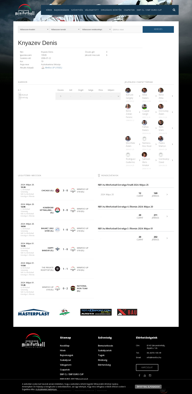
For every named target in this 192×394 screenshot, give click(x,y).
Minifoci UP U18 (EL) (53, 67)
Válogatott (92, 10)
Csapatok (129, 10)
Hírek (49, 10)
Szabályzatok (105, 350)
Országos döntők (111, 10)
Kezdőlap (64, 345)
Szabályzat (65, 360)
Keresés (158, 29)
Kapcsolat (147, 367)
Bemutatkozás (105, 345)
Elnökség (102, 360)
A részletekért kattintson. (46, 389)
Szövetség (77, 10)
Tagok (101, 355)
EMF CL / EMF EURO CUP (149, 10)
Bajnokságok (61, 10)
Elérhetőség (104, 364)
